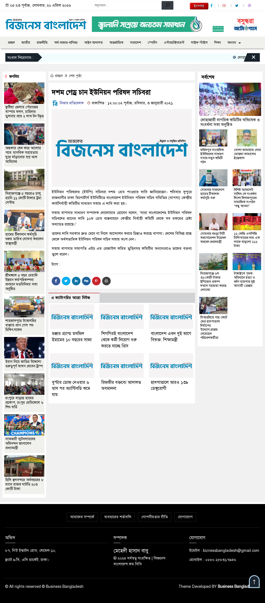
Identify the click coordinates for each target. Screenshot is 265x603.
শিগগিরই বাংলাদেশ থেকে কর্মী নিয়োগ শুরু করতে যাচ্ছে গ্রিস (119, 340)
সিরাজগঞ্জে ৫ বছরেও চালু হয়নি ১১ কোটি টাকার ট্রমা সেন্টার (23, 198)
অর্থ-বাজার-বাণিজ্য (66, 42)
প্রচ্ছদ (11, 42)
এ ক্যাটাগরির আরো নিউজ (70, 298)
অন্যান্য (231, 42)
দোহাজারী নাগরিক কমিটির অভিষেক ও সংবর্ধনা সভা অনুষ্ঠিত (230, 122)
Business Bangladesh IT (239, 586)
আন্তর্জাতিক (116, 42)
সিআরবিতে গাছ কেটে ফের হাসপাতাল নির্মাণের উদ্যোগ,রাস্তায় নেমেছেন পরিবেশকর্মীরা (213, 327)
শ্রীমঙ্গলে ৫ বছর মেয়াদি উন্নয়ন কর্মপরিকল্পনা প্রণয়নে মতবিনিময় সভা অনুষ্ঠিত (21, 282)
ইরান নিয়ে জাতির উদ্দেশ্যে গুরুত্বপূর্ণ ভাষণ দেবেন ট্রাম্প (24, 363)
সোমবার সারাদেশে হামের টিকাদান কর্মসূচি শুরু (212, 194)
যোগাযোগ (185, 517)
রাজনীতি (42, 42)
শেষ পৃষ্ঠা (75, 75)
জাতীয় (25, 42)
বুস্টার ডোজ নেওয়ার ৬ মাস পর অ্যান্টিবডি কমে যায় (71, 389)
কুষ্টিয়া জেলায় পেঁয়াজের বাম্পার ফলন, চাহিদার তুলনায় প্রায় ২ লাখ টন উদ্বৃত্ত (24, 111)
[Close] (249, 58)
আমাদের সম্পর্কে (82, 517)
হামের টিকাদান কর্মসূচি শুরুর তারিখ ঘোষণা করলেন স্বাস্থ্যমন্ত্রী (24, 239)
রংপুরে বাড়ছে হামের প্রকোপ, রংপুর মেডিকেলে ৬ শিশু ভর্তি (24, 402)
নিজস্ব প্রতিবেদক (68, 103)
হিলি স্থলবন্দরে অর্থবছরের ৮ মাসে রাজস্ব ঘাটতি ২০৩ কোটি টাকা (24, 484)
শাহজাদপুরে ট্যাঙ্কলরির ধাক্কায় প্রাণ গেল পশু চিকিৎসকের (20, 325)
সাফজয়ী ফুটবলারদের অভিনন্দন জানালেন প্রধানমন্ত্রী (20, 443)
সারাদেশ (135, 42)
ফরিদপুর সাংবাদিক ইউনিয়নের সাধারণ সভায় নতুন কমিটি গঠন (212, 156)
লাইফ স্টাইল (199, 42)
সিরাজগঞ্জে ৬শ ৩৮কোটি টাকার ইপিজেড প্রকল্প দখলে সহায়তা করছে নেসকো (213, 281)
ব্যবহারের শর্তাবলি (117, 517)
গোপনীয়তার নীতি (154, 517)
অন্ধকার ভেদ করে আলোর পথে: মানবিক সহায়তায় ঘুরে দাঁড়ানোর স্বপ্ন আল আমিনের (23, 155)
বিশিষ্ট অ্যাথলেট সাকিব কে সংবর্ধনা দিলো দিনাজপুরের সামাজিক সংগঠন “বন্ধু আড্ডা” (245, 198)
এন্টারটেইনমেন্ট (174, 42)
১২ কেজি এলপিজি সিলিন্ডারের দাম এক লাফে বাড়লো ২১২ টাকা (247, 240)
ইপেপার (199, 6)
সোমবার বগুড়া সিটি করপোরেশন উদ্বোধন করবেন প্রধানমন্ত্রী (213, 238)
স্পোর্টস (152, 42)
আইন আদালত (93, 42)
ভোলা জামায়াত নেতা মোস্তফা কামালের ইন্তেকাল (247, 154)
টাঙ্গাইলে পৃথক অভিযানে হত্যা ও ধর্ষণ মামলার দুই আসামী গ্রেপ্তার (244, 279)
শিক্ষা (217, 42)
